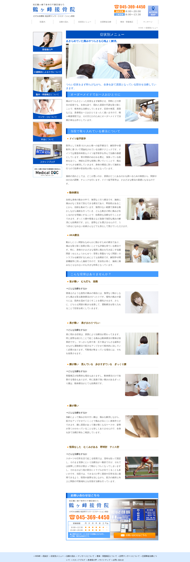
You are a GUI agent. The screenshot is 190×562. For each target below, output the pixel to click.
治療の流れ (63, 22)
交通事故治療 (105, 22)
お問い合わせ (118, 554)
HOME (38, 550)
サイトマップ (104, 554)
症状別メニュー (57, 550)
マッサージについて (86, 550)
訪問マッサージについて (129, 550)
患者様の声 (92, 554)
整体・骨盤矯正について (107, 550)
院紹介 (45, 550)
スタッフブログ (78, 554)
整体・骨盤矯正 (126, 22)
